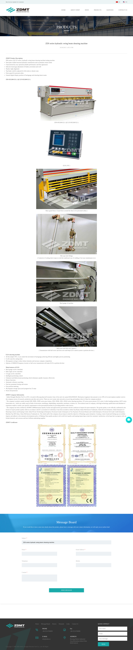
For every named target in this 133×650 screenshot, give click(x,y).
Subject (24, 538)
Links (68, 624)
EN (126, 2)
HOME (63, 10)
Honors (54, 624)
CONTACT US (122, 10)
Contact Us (75, 624)
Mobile (78, 561)
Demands (61, 624)
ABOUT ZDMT (75, 10)
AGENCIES (109, 10)
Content (24, 572)
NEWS (87, 10)
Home (37, 624)
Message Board (45, 624)
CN (119, 2)
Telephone (25, 561)
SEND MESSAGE (66, 590)
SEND (103, 644)
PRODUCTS (97, 10)
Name (24, 549)
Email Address (80, 549)
